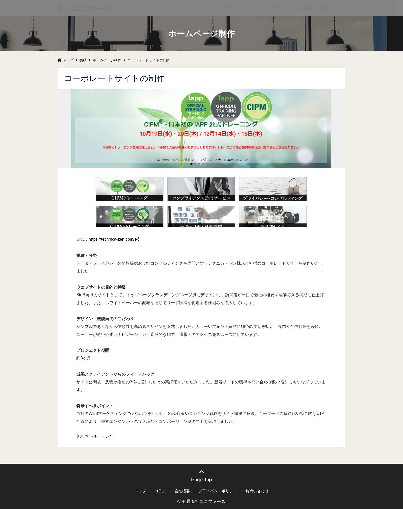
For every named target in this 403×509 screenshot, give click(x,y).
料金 (287, 8)
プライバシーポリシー (217, 491)
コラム (160, 491)
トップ (66, 60)
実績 (274, 8)
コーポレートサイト (100, 436)
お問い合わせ (332, 8)
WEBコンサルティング (243, 8)
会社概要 (305, 8)
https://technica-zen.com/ (111, 239)
